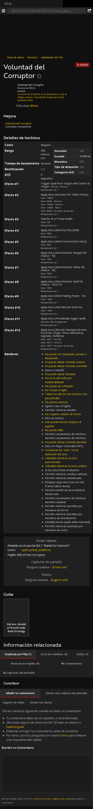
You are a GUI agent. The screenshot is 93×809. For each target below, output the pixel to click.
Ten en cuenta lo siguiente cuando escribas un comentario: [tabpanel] (46, 756)
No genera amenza (56, 402)
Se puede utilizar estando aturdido (66, 442)
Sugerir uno (59, 580)
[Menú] (3, 10)
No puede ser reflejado (59, 386)
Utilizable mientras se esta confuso (66, 466)
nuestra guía (14, 727)
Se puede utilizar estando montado (66, 366)
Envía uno (59, 567)
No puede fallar (54, 430)
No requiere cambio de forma (63, 414)
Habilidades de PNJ (52, 57)
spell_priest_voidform (33, 550)
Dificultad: (23, 106)
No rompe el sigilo (56, 390)
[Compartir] (89, 10)
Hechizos (32, 57)
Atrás (8, 4)
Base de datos (15, 57)
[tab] (18, 654)
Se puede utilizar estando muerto (65, 362)
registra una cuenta (61, 798)
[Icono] (9, 87)
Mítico (34, 106)
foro (65, 735)
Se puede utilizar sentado (60, 374)
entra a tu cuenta (42, 798)
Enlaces (84, 64)
